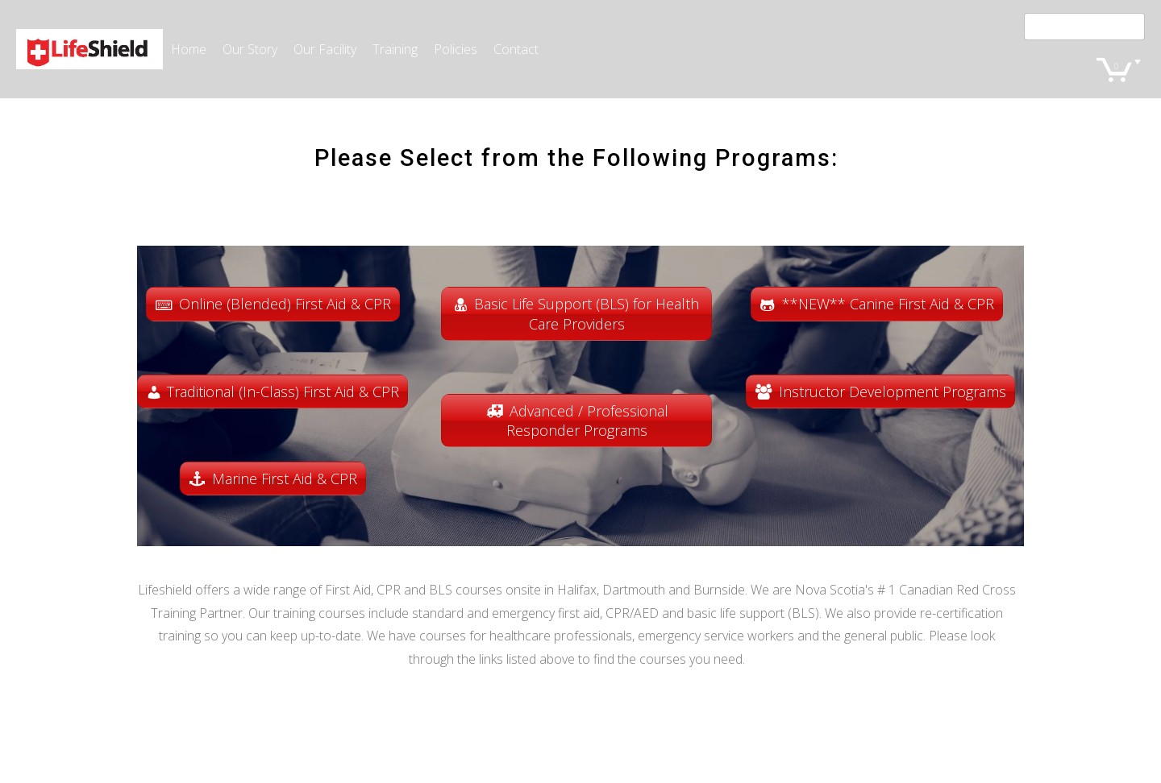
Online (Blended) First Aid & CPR (285, 303)
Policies (455, 49)
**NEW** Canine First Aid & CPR (888, 303)
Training (395, 49)
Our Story (250, 49)
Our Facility (324, 49)
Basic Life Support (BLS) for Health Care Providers (586, 313)
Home (188, 49)
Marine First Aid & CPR (284, 478)
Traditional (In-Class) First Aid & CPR (283, 391)
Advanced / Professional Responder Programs (587, 420)
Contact (516, 49)
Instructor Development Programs (892, 391)
